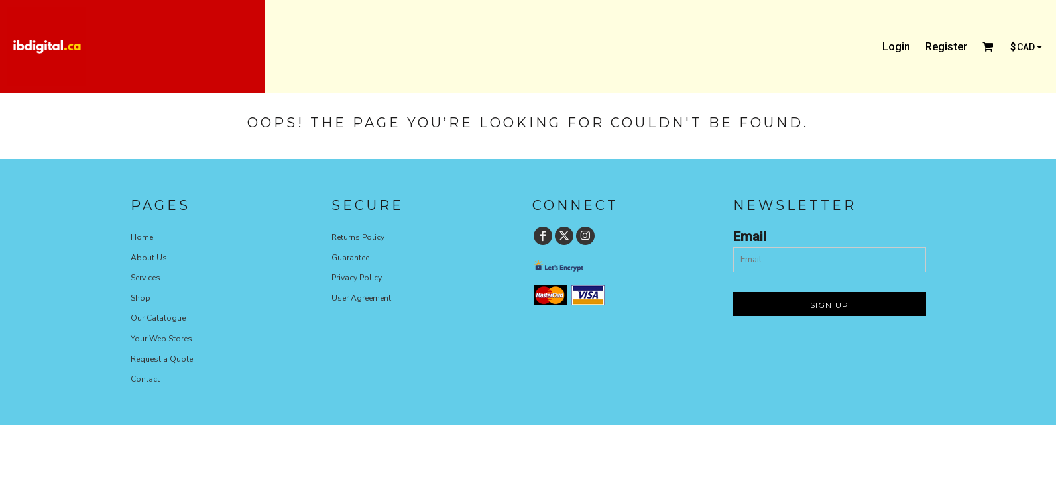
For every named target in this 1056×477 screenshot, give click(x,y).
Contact (145, 379)
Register (946, 46)
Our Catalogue (158, 318)
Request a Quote (162, 359)
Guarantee (350, 257)
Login (896, 46)
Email (749, 236)
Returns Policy (357, 237)
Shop (140, 298)
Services (145, 277)
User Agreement (361, 298)
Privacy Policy (356, 277)
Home (142, 237)
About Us (149, 257)
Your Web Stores (161, 338)
